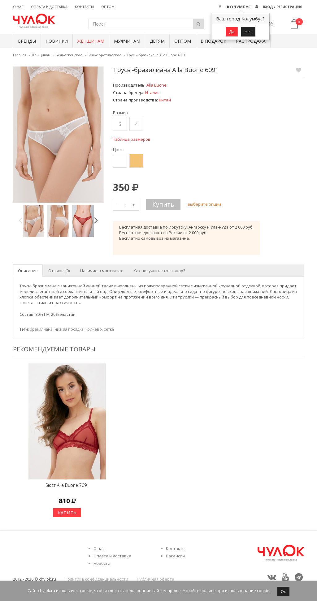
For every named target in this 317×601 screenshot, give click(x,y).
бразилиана (41, 329)
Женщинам (90, 41)
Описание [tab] (28, 270)
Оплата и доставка (49, 6)
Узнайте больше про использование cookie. (226, 590)
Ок (283, 591)
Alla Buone (156, 85)
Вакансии (175, 556)
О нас (18, 6)
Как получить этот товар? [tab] (159, 270)
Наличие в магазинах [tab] (101, 270)
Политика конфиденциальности (96, 579)
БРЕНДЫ (27, 41)
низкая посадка (69, 329)
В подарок (213, 41)
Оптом (108, 6)
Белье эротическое (104, 55)
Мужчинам (127, 41)
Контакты (84, 6)
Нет (248, 31)
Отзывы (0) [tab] (59, 270)
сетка (109, 329)
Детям (157, 41)
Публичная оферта (155, 579)
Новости (101, 563)
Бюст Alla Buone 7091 (67, 485)
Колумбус (239, 7)
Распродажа (251, 41)
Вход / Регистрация (282, 6)
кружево (93, 329)
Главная (19, 55)
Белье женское (69, 55)
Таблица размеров (131, 139)
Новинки (57, 41)
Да (231, 31)
